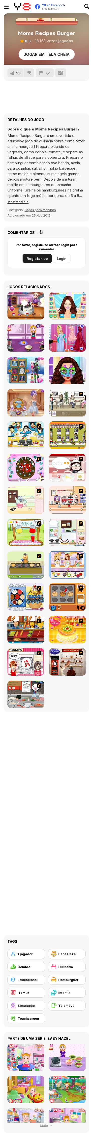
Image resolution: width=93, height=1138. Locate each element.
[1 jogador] (26, 954)
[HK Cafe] (25, 435)
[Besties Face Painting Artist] (67, 370)
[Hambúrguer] (67, 980)
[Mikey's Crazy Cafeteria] (67, 500)
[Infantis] (67, 993)
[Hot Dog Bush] (25, 629)
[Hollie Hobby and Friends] (25, 532)
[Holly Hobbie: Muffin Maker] (67, 565)
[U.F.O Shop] (67, 435)
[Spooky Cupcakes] (25, 338)
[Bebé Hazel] (67, 954)
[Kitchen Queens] (25, 662)
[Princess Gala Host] (67, 338)
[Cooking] (67, 597)
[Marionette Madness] (67, 662)
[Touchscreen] (26, 1018)
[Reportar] (45, 72)
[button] (18, 202)
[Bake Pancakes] (25, 565)
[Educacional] (26, 980)
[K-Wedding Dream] (25, 402)
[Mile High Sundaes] (25, 597)
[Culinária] (67, 967)
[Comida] (26, 967)
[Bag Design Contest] (25, 305)
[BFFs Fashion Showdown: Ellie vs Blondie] (67, 305)
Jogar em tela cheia (47, 54)
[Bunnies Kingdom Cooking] (25, 500)
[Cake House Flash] (67, 629)
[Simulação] (26, 1006)
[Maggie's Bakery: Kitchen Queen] (67, 467)
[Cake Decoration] (25, 467)
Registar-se (37, 258)
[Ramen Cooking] (25, 694)
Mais (46, 1126)
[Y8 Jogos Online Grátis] (22, 6)
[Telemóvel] (67, 1006)
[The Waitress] (67, 402)
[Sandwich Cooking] (67, 532)
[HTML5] (26, 993)
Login (61, 258)
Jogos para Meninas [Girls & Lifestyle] (40, 210)
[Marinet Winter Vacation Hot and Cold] (25, 370)
